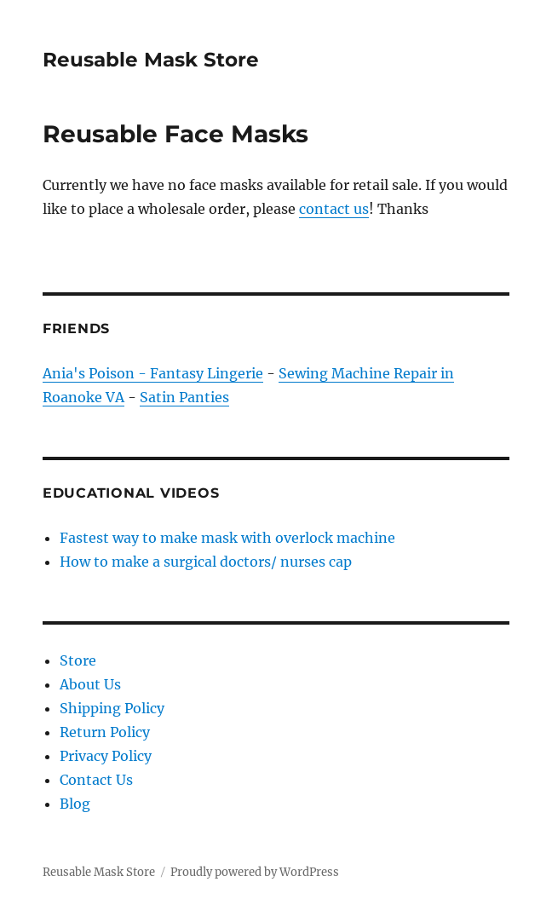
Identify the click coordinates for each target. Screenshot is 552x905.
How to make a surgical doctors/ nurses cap (206, 561)
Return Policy (105, 732)
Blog (75, 803)
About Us (90, 684)
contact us (334, 208)
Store (78, 660)
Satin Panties (184, 397)
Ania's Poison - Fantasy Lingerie (153, 373)
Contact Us (96, 779)
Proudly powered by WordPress (254, 872)
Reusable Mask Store (151, 60)
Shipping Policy (112, 708)
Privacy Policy (106, 755)
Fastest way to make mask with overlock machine (227, 537)
